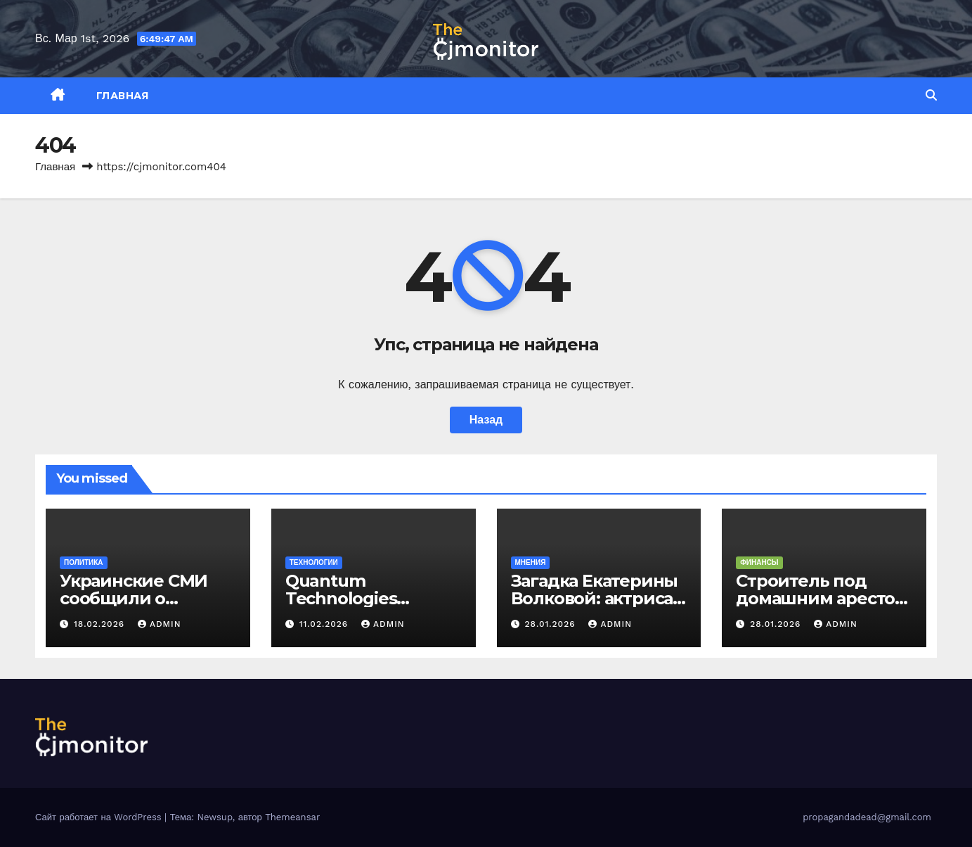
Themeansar (292, 817)
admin (159, 624)
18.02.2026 (101, 624)
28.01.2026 (551, 624)
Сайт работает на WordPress (99, 817)
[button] (931, 95)
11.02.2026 (325, 624)
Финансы (759, 562)
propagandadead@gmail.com (867, 817)
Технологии (314, 562)
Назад (486, 419)
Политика (83, 562)
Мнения (530, 562)
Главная (122, 95)
